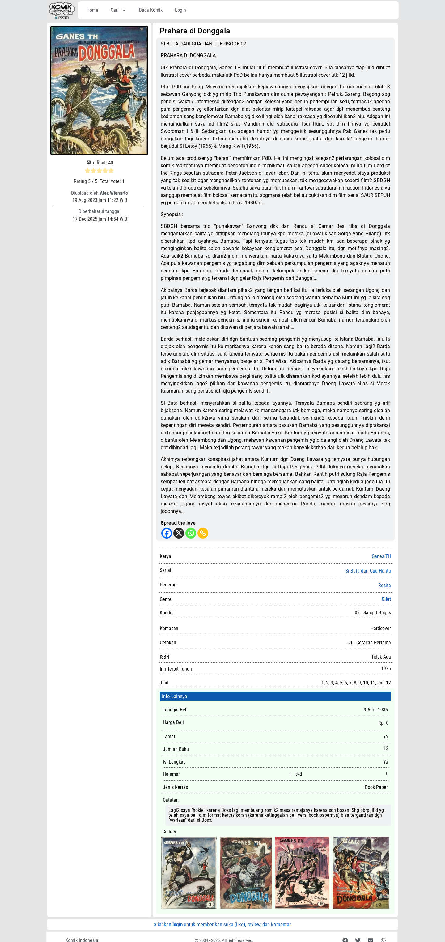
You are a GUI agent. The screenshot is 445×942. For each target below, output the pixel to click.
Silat (386, 599)
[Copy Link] (202, 533)
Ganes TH (381, 556)
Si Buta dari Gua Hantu (368, 571)
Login (180, 10)
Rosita (384, 585)
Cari (119, 10)
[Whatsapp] (190, 533)
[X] (178, 533)
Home (92, 10)
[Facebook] (166, 533)
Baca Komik (151, 10)
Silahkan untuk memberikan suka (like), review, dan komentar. (223, 924)
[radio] (88, 172)
